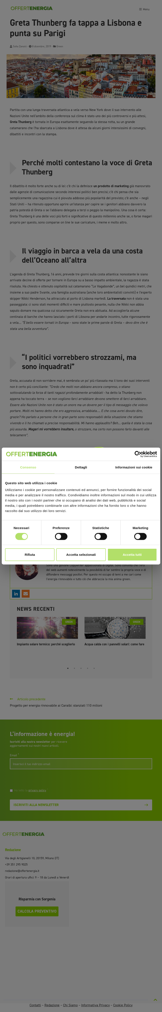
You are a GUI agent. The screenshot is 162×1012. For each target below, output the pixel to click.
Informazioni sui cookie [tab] (133, 467)
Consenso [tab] (28, 467)
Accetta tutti (132, 554)
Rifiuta (30, 554)
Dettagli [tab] (81, 467)
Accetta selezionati (81, 554)
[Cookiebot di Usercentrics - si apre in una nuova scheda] (138, 454)
